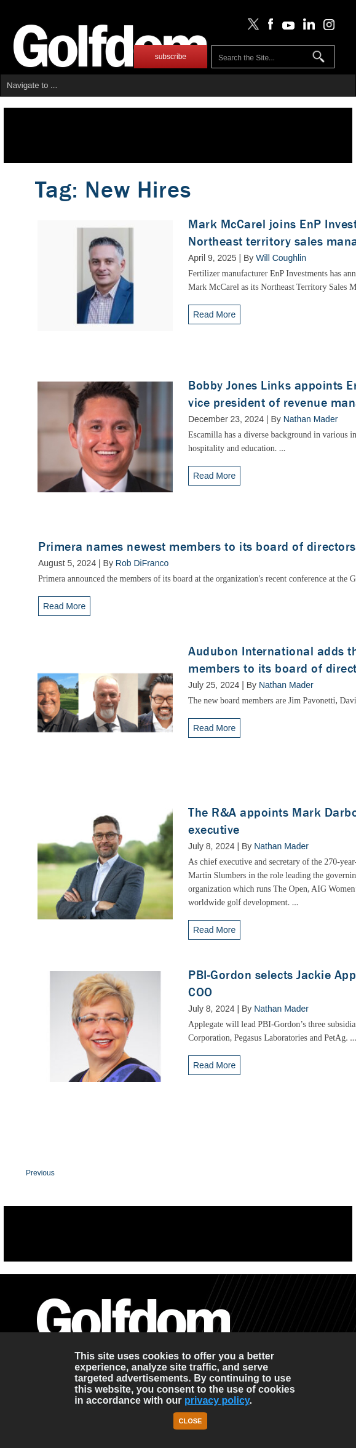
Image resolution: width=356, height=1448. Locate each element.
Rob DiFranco (142, 563)
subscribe (170, 56)
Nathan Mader (310, 419)
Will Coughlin (281, 258)
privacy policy (217, 1400)
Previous (40, 1173)
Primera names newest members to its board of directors (197, 546)
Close (190, 1421)
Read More (214, 314)
